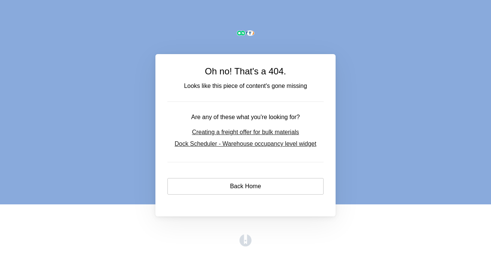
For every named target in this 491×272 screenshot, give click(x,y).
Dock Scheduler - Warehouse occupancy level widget (245, 144)
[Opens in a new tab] (245, 244)
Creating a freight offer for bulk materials (245, 132)
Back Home (245, 186)
